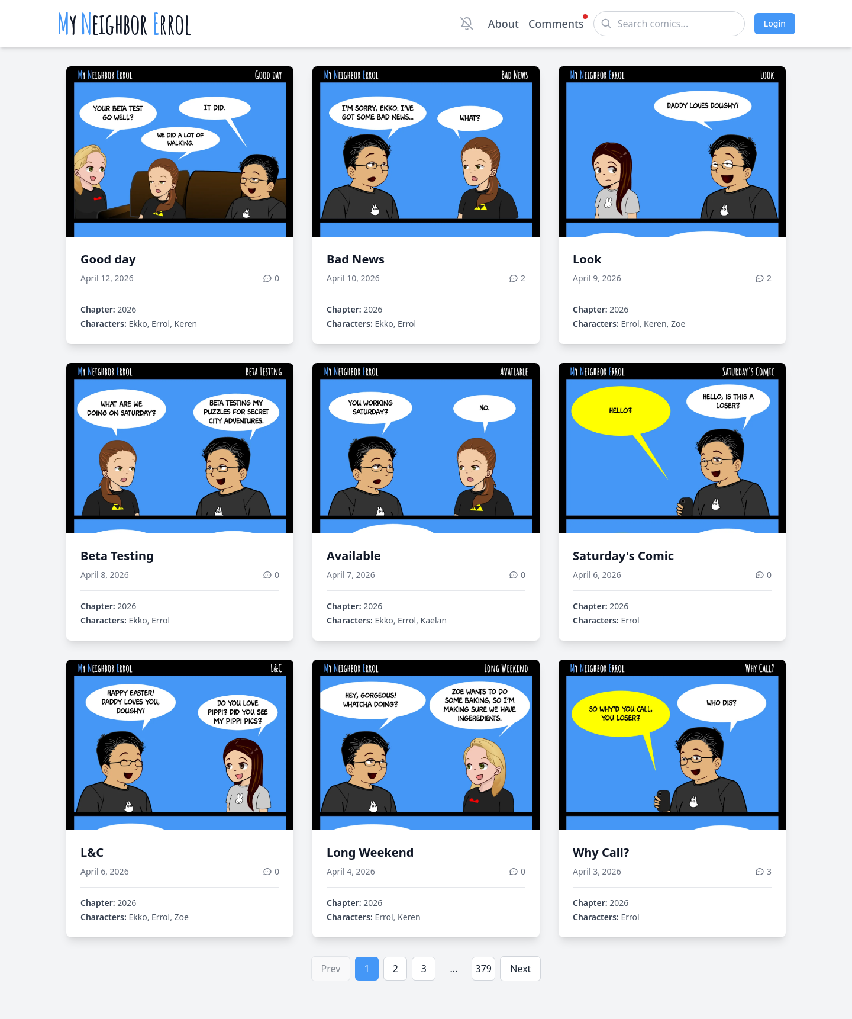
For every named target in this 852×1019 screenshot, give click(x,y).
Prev (331, 968)
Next (520, 968)
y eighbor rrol (124, 23)
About (503, 24)
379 (484, 968)
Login (775, 23)
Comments (556, 23)
